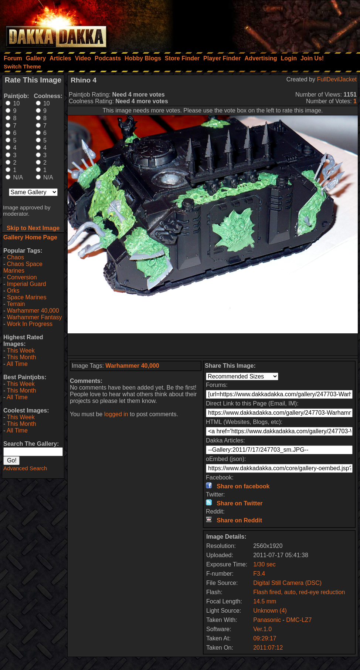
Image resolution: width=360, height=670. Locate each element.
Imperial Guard (26, 284)
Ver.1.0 (262, 629)
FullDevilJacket (337, 79)
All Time (17, 364)
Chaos (15, 257)
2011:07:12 (268, 647)
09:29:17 (264, 638)
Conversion (22, 277)
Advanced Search (25, 468)
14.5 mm (264, 601)
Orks (13, 290)
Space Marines (27, 297)
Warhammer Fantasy (34, 317)
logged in (116, 414)
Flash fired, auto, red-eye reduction (299, 592)
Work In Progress (29, 324)
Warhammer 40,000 (33, 310)
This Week (20, 350)
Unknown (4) (270, 610)
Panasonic (267, 620)
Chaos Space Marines (23, 267)
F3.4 (259, 573)
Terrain (16, 304)
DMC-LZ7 (299, 620)
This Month (21, 357)
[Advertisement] (260, 24)
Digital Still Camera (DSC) (287, 583)
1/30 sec (264, 564)
